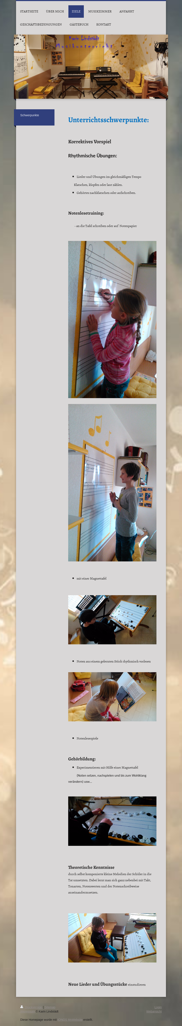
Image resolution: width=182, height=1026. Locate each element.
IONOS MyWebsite (70, 1019)
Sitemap (50, 1007)
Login (158, 1007)
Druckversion (31, 1007)
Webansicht (154, 1011)
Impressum (27, 1011)
